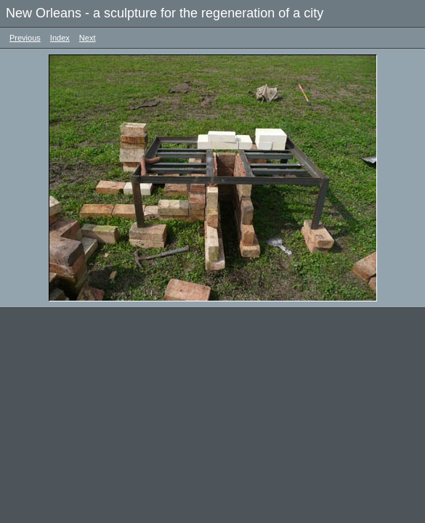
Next (87, 37)
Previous (25, 37)
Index (60, 37)
